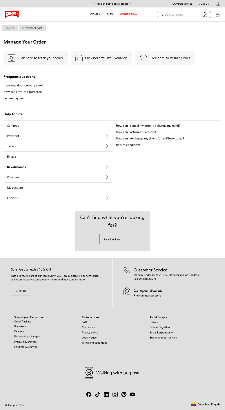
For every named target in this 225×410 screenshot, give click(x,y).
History (154, 322)
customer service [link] (32, 28)
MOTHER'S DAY (128, 14)
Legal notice (89, 337)
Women (95, 14)
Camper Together (160, 327)
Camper (10, 28)
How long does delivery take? (24, 85)
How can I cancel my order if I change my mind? (148, 125)
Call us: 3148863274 (145, 279)
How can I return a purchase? (23, 92)
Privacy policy (90, 332)
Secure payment (15, 98)
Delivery (19, 331)
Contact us (112, 239)
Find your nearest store (147, 295)
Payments (20, 326)
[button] (205, 404)
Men (110, 14)
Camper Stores (182, 3)
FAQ (84, 322)
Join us (21, 290)
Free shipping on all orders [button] (112, 3)
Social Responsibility (162, 332)
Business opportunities (163, 337)
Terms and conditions (94, 342)
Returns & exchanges (27, 336)
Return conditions (128, 145)
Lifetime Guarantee (26, 347)
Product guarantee (25, 342)
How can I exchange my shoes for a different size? (150, 138)
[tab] (58, 126)
